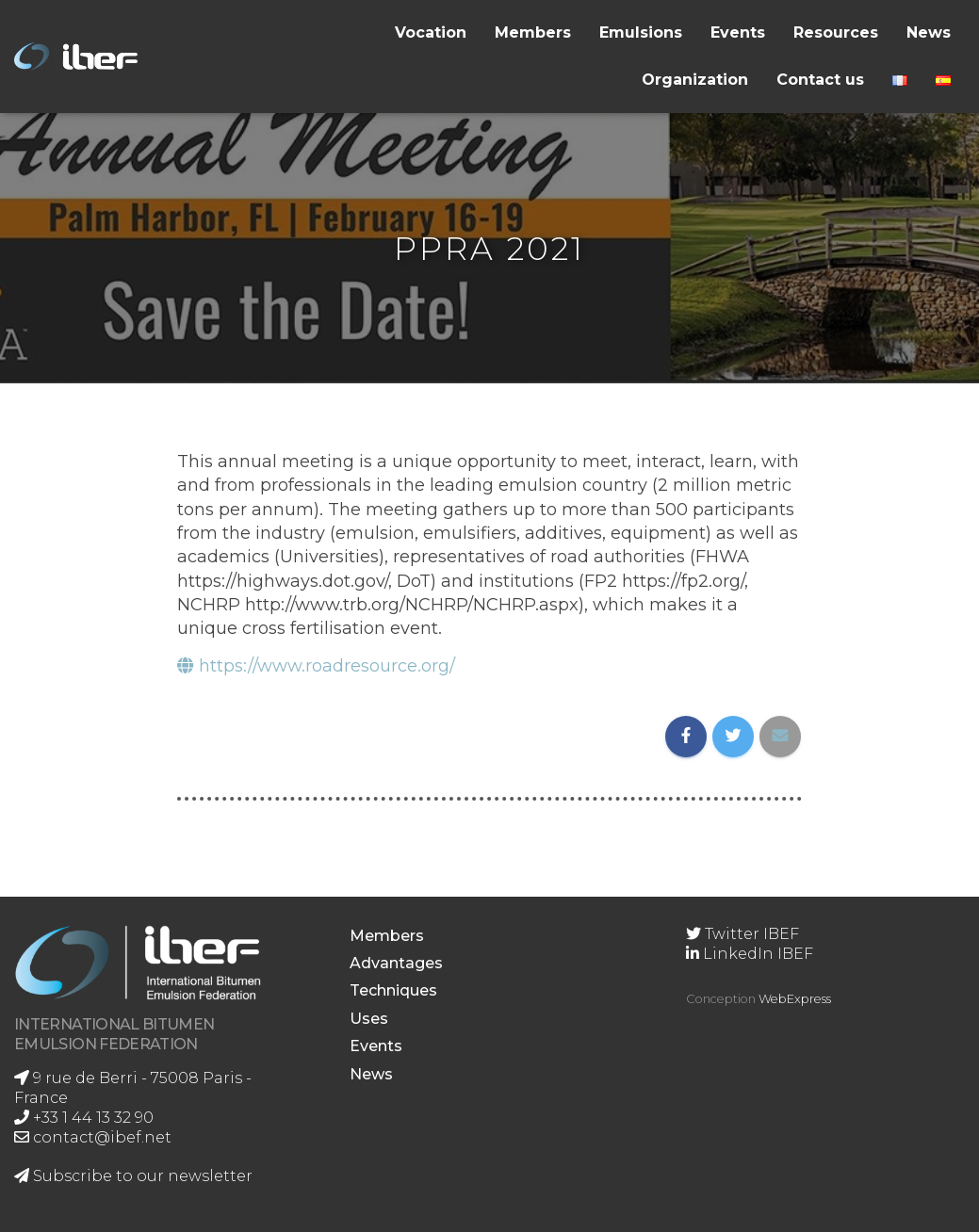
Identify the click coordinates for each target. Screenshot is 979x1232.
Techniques (393, 990)
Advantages (396, 963)
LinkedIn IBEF (749, 954)
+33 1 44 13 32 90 (84, 1118)
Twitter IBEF (742, 934)
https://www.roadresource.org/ (316, 665)
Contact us (820, 80)
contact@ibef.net (92, 1137)
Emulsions (640, 32)
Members (533, 32)
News (928, 32)
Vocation (430, 32)
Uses (369, 1019)
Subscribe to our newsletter (133, 1176)
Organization (695, 80)
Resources (835, 32)
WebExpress (795, 999)
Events (737, 32)
